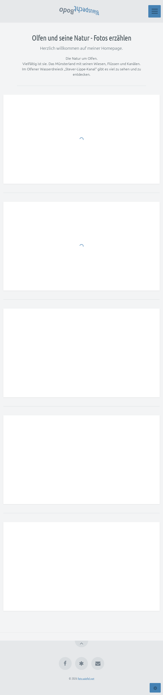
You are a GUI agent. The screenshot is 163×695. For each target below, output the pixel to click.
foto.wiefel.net (86, 678)
